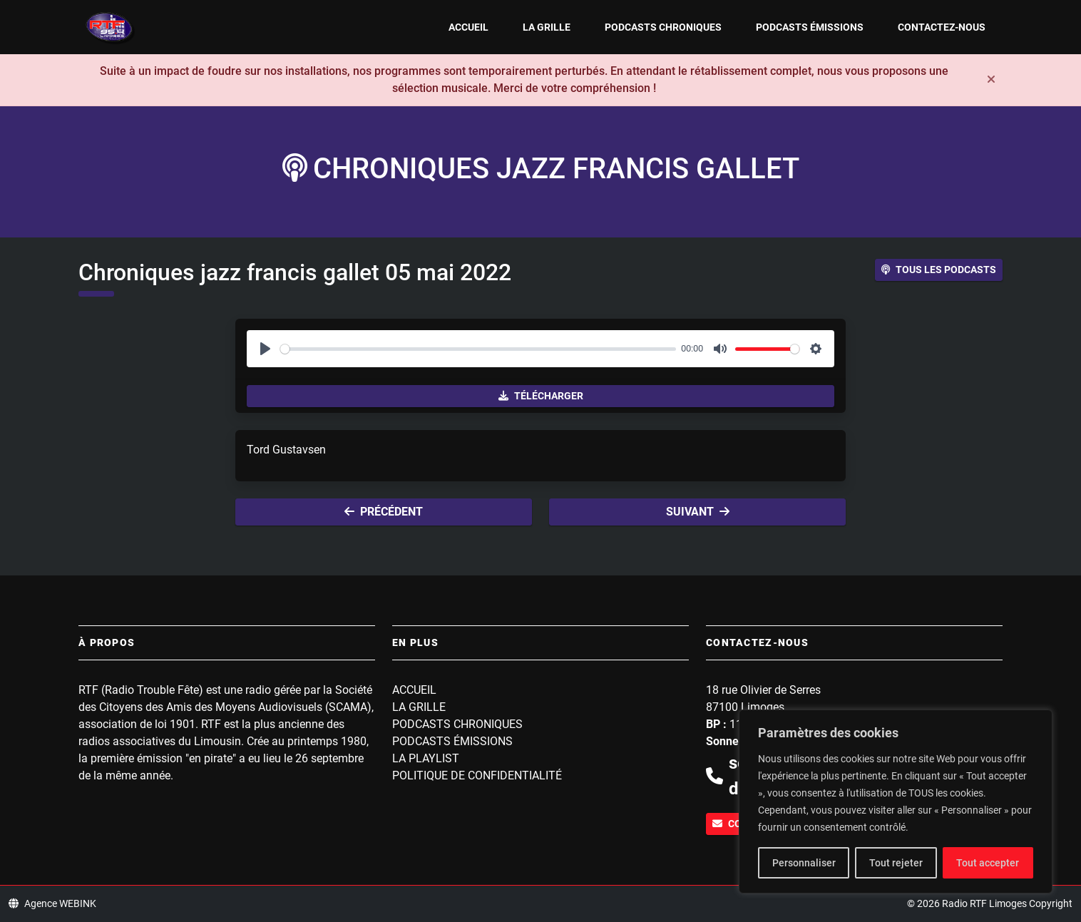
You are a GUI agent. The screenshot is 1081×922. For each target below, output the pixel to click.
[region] (895, 801)
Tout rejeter (896, 863)
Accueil (468, 27)
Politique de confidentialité (477, 775)
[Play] (265, 348)
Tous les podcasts (938, 269)
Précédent (383, 511)
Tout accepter (987, 863)
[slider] (478, 349)
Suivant (697, 511)
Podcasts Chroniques (663, 27)
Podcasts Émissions (810, 27)
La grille (546, 27)
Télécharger (540, 395)
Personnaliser (804, 863)
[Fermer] (991, 80)
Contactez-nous (941, 27)
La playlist (425, 758)
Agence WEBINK (52, 903)
